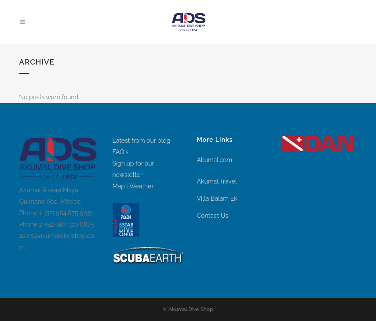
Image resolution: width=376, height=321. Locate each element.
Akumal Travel (217, 181)
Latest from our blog (142, 140)
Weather (141, 186)
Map (119, 186)
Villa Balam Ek (217, 198)
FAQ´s (121, 151)
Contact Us (212, 215)
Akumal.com (215, 159)
